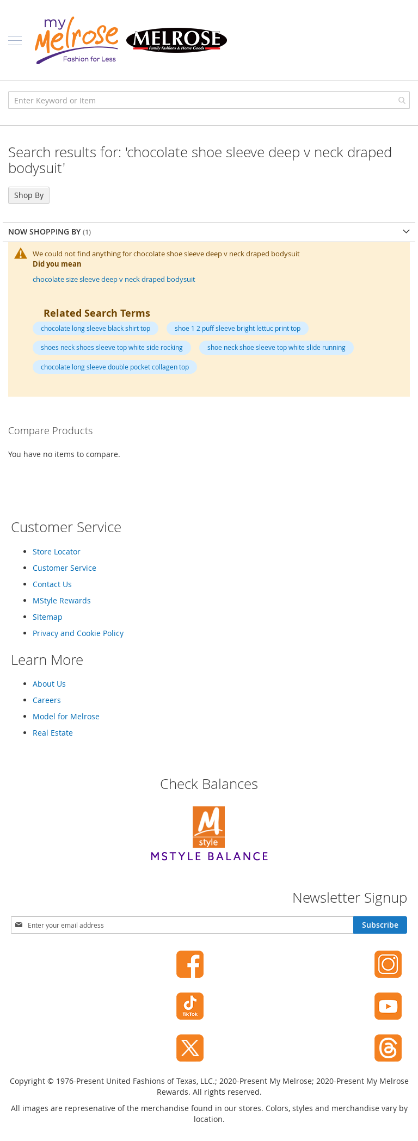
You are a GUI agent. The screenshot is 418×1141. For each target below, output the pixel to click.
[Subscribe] (380, 925)
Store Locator (57, 551)
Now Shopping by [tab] (45, 231)
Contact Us (52, 584)
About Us (49, 684)
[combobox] (209, 100)
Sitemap (48, 617)
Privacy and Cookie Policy (78, 633)
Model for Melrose (66, 716)
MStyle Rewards (62, 600)
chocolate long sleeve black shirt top (95, 328)
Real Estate (53, 732)
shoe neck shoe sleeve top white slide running (276, 347)
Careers (47, 700)
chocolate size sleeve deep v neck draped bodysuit (114, 279)
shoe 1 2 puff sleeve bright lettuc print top (237, 328)
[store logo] (131, 40)
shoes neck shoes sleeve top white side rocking (112, 347)
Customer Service (64, 568)
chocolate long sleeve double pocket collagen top (115, 366)
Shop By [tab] (29, 195)
